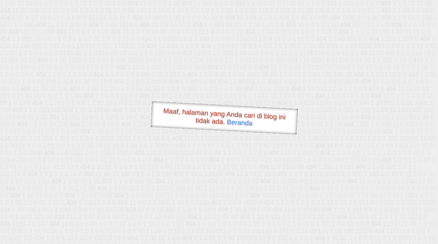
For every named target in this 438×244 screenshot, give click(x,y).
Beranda (240, 122)
